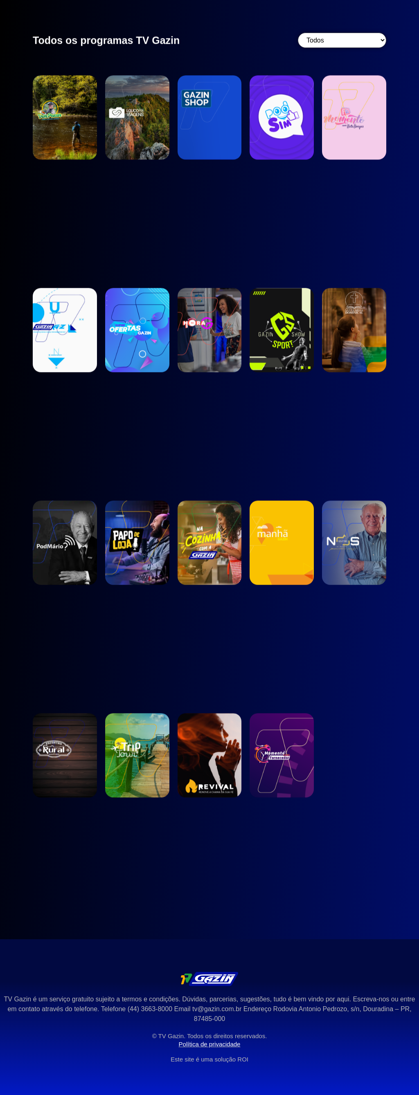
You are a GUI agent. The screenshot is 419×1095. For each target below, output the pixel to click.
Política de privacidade (210, 1044)
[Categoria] (342, 40)
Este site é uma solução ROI (209, 1059)
